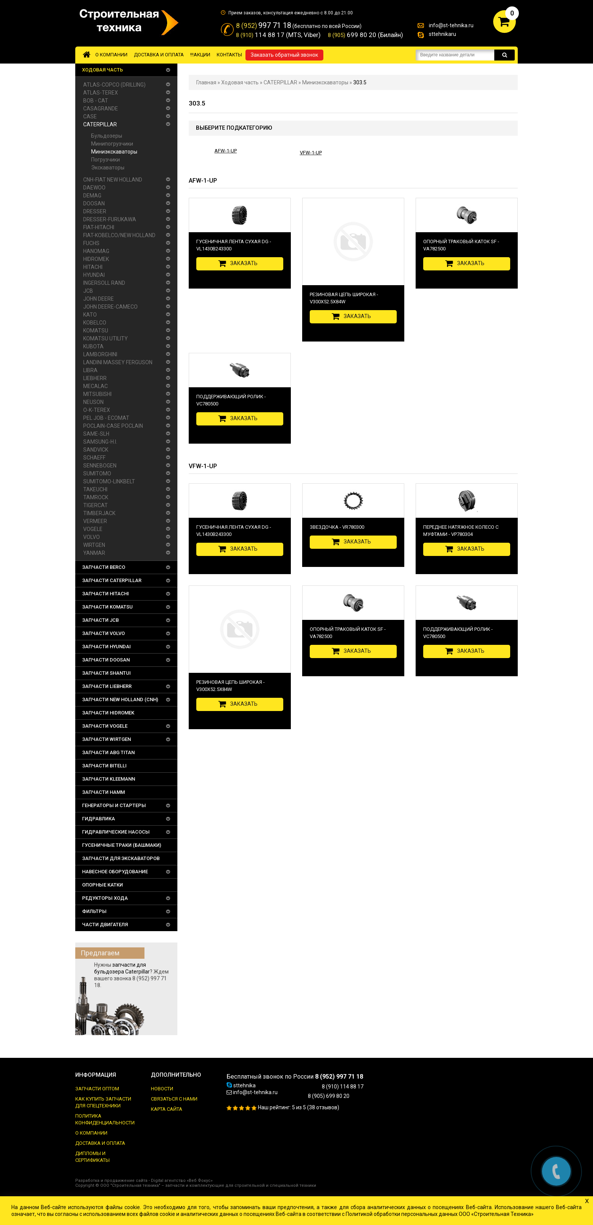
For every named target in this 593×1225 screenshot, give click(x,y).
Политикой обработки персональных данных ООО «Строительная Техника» (440, 1214)
